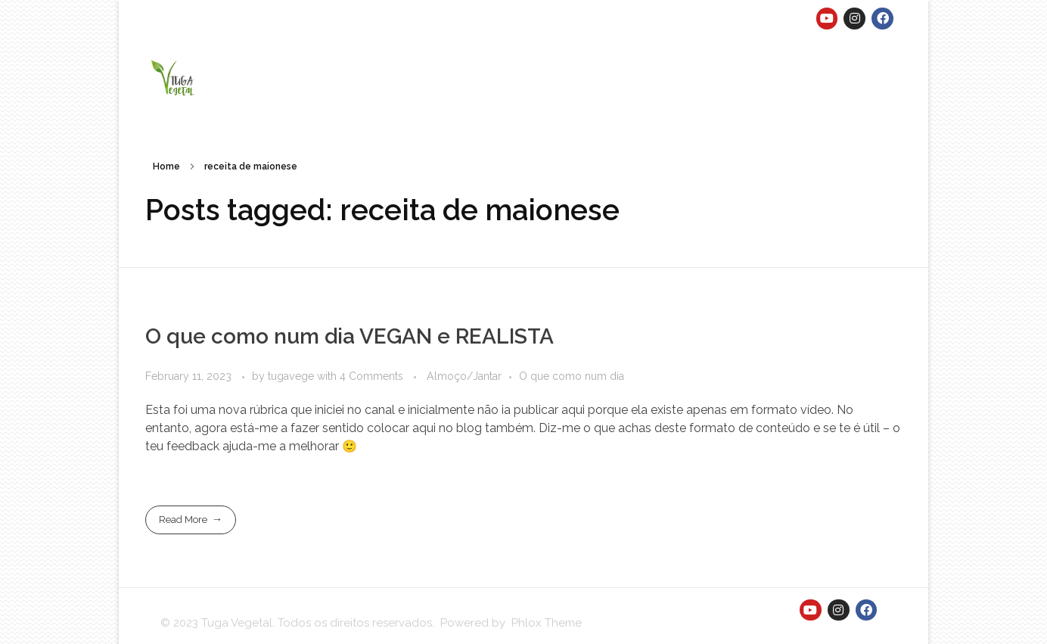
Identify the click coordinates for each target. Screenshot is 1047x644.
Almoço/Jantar (464, 376)
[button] (173, 76)
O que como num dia (571, 376)
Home (166, 166)
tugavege (292, 376)
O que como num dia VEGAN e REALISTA (349, 336)
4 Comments (371, 376)
